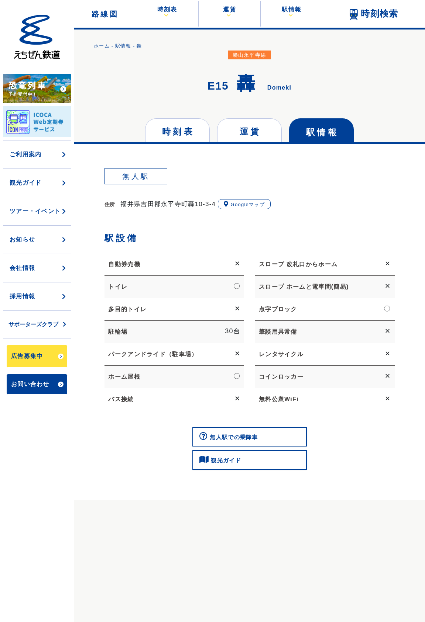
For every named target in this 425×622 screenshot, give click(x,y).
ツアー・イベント (38, 211)
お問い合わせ (37, 384)
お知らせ (38, 239)
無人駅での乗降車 (231, 437)
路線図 (105, 14)
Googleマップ (244, 204)
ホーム (102, 46)
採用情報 (38, 296)
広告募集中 (37, 356)
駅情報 (123, 46)
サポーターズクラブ (37, 324)
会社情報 (38, 268)
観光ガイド (38, 183)
